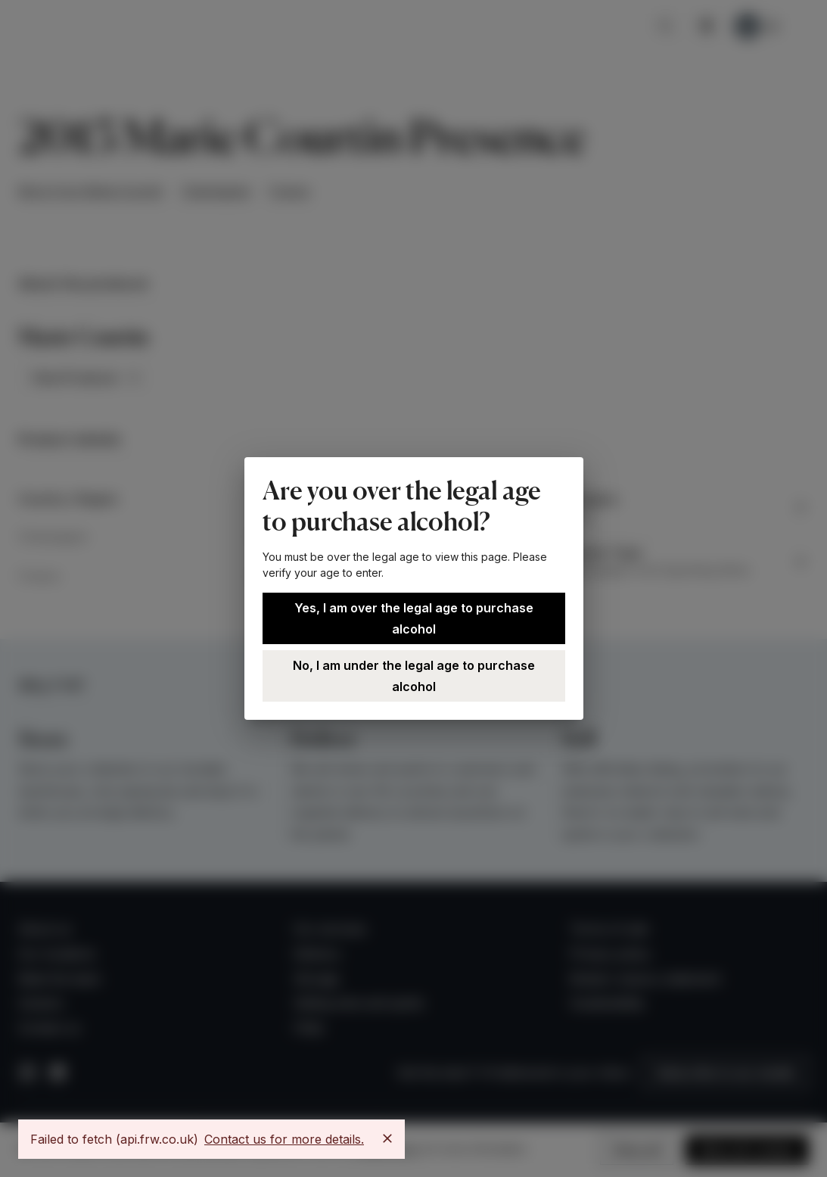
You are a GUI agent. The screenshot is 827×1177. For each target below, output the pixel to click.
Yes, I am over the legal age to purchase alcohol (413, 618)
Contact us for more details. (284, 1139)
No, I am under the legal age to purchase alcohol (414, 676)
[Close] (387, 1138)
